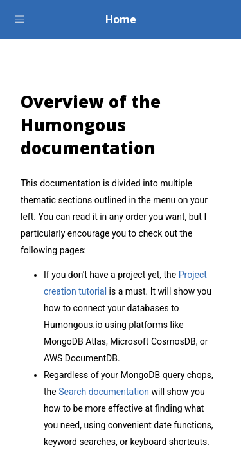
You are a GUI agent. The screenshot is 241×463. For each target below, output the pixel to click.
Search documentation (103, 391)
